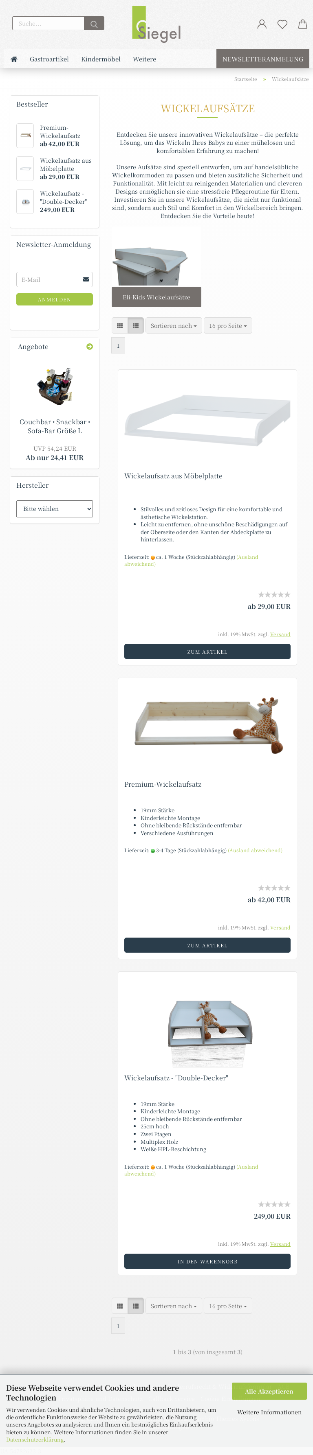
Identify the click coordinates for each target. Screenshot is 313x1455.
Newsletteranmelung (263, 59)
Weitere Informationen (269, 1412)
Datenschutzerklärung (35, 1439)
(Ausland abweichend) (255, 849)
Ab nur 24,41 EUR (55, 453)
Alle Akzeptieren (269, 1391)
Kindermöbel (101, 59)
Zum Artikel (207, 651)
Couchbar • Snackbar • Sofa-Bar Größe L (55, 426)
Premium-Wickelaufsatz (162, 784)
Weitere (144, 59)
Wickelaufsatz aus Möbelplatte (173, 475)
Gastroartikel (49, 59)
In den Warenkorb (208, 1261)
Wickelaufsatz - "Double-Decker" (176, 1077)
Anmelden (54, 299)
